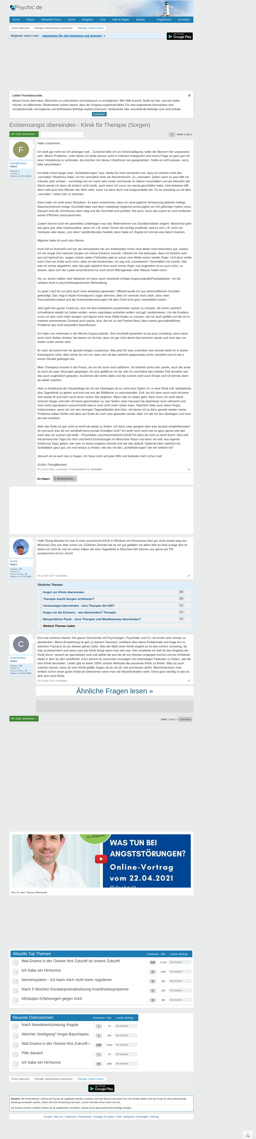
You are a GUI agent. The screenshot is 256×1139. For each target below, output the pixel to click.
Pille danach (32, 1053)
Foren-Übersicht (20, 1079)
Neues (30, 19)
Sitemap (154, 1116)
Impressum (70, 1116)
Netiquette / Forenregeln (135, 1116)
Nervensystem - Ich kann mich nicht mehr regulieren (67, 980)
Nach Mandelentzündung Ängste (50, 1024)
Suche (71, 19)
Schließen (99, 114)
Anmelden (184, 19)
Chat (103, 19)
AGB (118, 1116)
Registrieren (164, 19)
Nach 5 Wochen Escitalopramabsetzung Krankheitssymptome (75, 989)
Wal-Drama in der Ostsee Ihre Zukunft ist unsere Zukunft (71, 961)
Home (16, 19)
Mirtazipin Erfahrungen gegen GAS (52, 998)
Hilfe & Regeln (120, 19)
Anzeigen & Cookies (104, 1116)
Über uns (58, 1116)
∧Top (248, 1134)
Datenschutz (85, 1116)
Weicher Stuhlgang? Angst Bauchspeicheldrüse (63, 1034)
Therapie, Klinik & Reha (90, 1079)
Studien (140, 19)
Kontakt (48, 1116)
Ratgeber (87, 19)
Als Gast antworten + (24, 134)
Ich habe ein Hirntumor (41, 970)
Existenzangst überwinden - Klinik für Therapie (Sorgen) (79, 125)
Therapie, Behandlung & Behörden (53, 1079)
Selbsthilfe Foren (51, 19)
